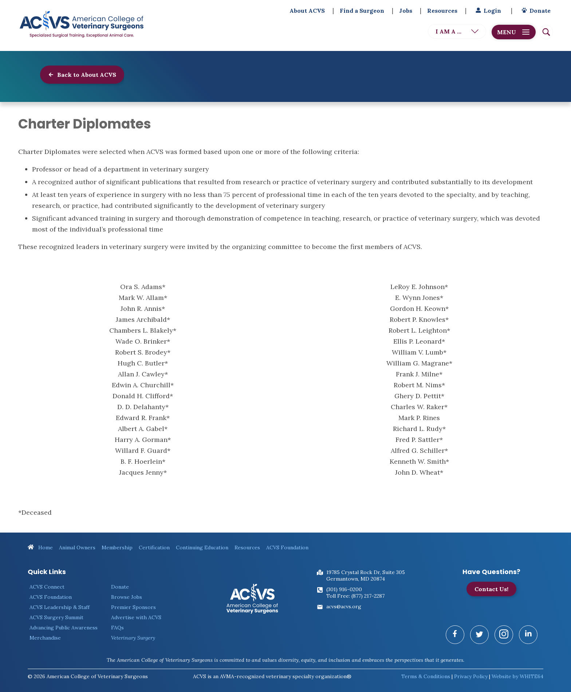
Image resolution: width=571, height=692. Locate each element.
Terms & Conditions (425, 672)
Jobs (405, 10)
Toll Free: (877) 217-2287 (355, 592)
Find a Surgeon (362, 10)
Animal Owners (77, 544)
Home (40, 544)
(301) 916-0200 (344, 585)
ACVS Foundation (287, 544)
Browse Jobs (126, 593)
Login (487, 10)
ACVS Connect (46, 583)
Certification (154, 544)
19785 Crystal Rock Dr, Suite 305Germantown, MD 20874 (365, 571)
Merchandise (45, 634)
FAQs (117, 624)
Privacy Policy (471, 672)
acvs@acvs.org (343, 603)
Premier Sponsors (133, 603)
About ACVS (307, 10)
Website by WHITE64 (517, 672)
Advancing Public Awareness (63, 624)
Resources (442, 10)
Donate (535, 10)
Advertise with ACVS (136, 613)
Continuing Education (202, 544)
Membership (117, 544)
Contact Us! (491, 585)
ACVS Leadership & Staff (59, 603)
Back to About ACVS (82, 74)
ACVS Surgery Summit (56, 613)
